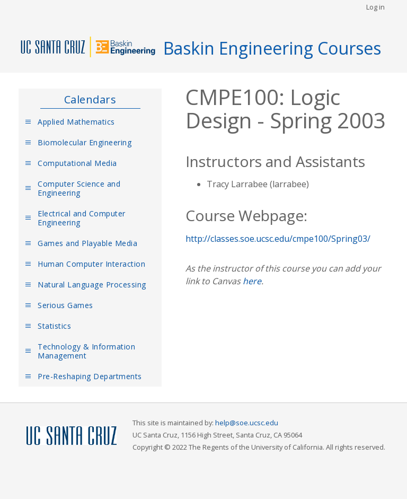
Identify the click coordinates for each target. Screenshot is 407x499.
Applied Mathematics (76, 122)
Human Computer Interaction (91, 264)
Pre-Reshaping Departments (90, 376)
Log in (375, 7)
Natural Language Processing (92, 284)
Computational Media (77, 163)
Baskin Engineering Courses (272, 48)
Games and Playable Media (87, 243)
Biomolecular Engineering (84, 142)
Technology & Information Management (86, 351)
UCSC (71, 436)
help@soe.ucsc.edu (246, 422)
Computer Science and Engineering (79, 188)
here (252, 281)
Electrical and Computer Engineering (82, 217)
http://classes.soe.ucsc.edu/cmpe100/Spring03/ (277, 238)
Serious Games (65, 305)
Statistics (54, 326)
